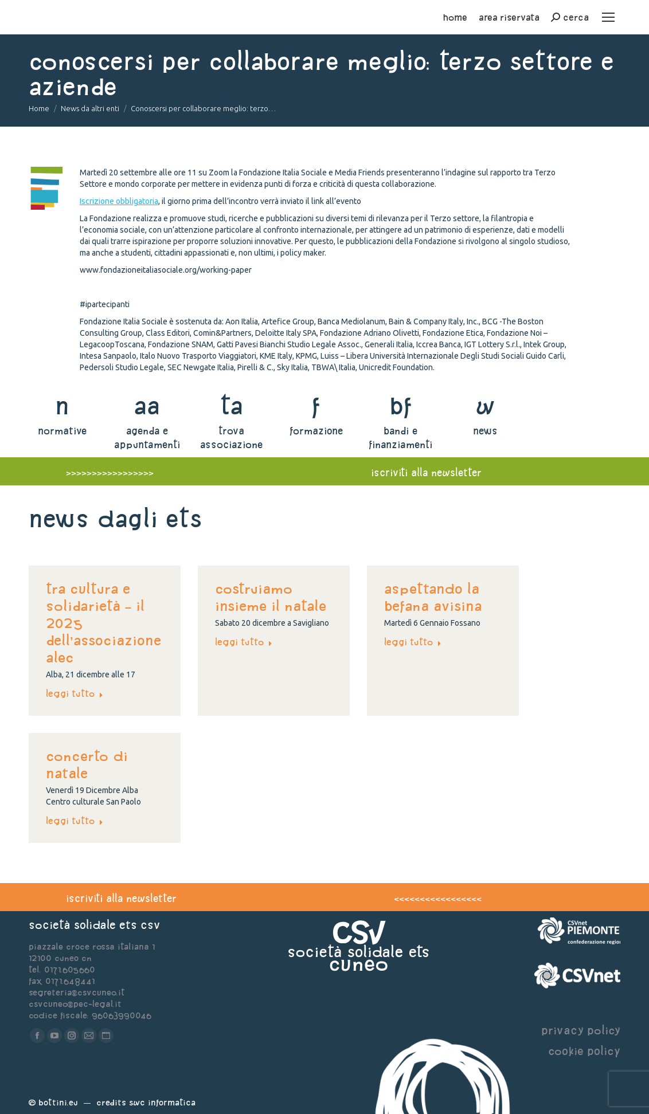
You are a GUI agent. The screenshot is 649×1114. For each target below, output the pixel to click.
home (455, 17)
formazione (316, 431)
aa (147, 405)
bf (400, 405)
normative (62, 431)
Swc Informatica (162, 1102)
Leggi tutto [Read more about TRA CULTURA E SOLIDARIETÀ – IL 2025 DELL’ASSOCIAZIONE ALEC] (74, 693)
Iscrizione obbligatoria (119, 201)
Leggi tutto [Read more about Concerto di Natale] (74, 820)
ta (231, 405)
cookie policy (584, 1050)
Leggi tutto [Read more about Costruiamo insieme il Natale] (243, 641)
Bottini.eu (58, 1102)
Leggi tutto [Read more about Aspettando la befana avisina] (412, 641)
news (485, 431)
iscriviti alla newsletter (426, 472)
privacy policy (580, 1030)
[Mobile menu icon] (608, 17)
